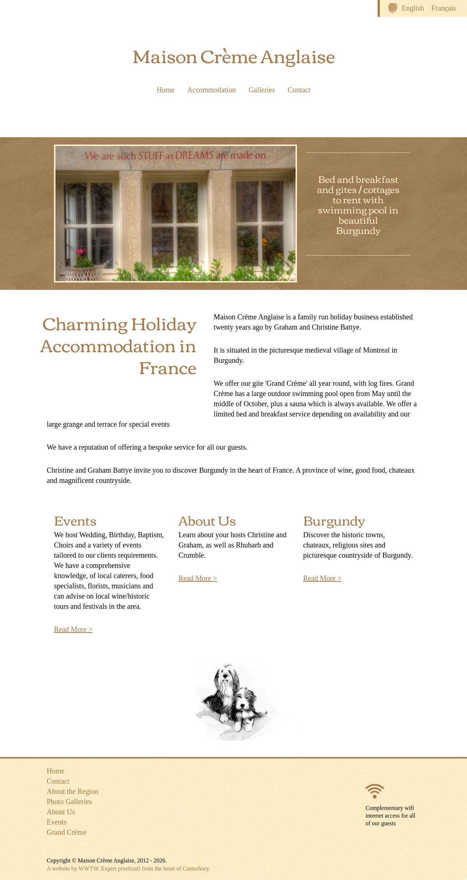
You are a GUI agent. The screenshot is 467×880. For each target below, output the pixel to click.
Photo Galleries (69, 802)
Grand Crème (66, 832)
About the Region (73, 791)
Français (443, 8)
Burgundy (334, 519)
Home (165, 90)
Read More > (73, 629)
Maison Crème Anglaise (233, 55)
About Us (207, 519)
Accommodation (211, 90)
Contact (299, 90)
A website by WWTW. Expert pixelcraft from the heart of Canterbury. (128, 868)
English (413, 8)
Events (75, 519)
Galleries (261, 90)
